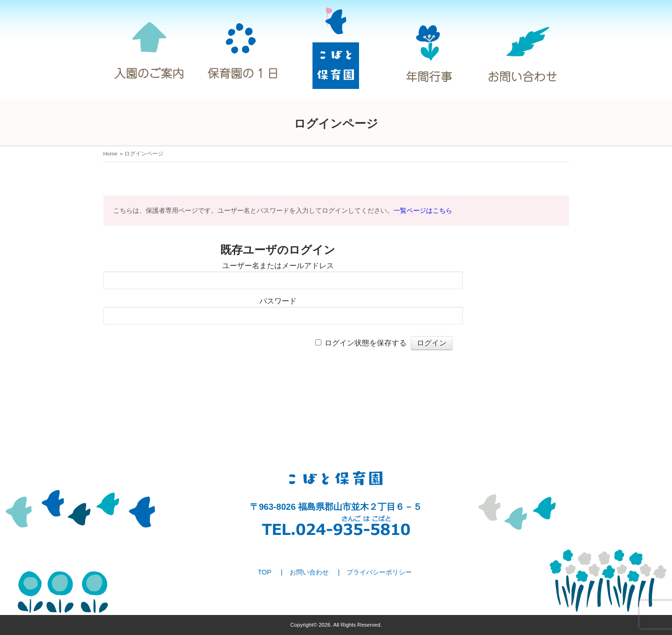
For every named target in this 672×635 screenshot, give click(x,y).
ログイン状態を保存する (366, 343)
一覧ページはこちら (423, 210)
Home (110, 153)
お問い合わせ (309, 572)
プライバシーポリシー (379, 572)
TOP (265, 572)
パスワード (278, 301)
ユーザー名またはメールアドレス (278, 266)
